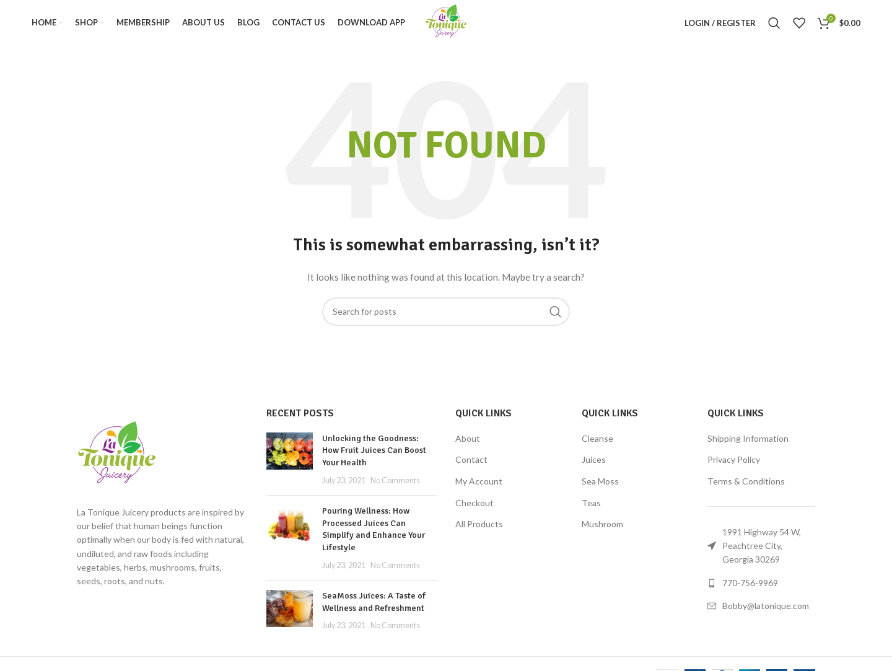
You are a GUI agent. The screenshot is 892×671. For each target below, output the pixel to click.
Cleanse (597, 445)
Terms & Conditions (746, 488)
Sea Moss (600, 488)
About (467, 445)
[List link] (761, 590)
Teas (591, 509)
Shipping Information (748, 445)
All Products (479, 530)
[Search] (774, 26)
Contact (471, 466)
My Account (478, 488)
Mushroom (602, 530)
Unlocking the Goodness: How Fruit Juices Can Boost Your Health (374, 457)
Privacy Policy (733, 466)
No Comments (395, 487)
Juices (594, 466)
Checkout (474, 509)
